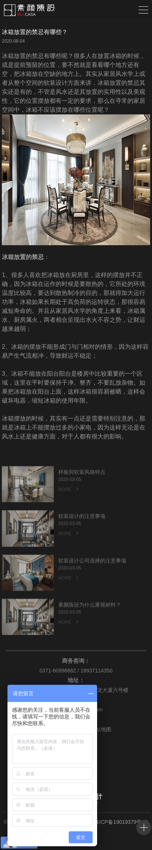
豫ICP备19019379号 (118, 822)
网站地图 (97, 729)
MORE (69, 497)
